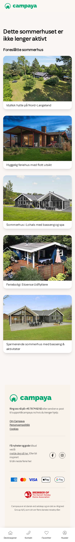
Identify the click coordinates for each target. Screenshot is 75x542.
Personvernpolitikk (20, 425)
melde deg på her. (19, 453)
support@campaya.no (24, 412)
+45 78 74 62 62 (33, 408)
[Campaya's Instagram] (62, 455)
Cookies (14, 429)
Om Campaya (17, 421)
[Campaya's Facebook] (52, 455)
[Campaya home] (20, 6)
